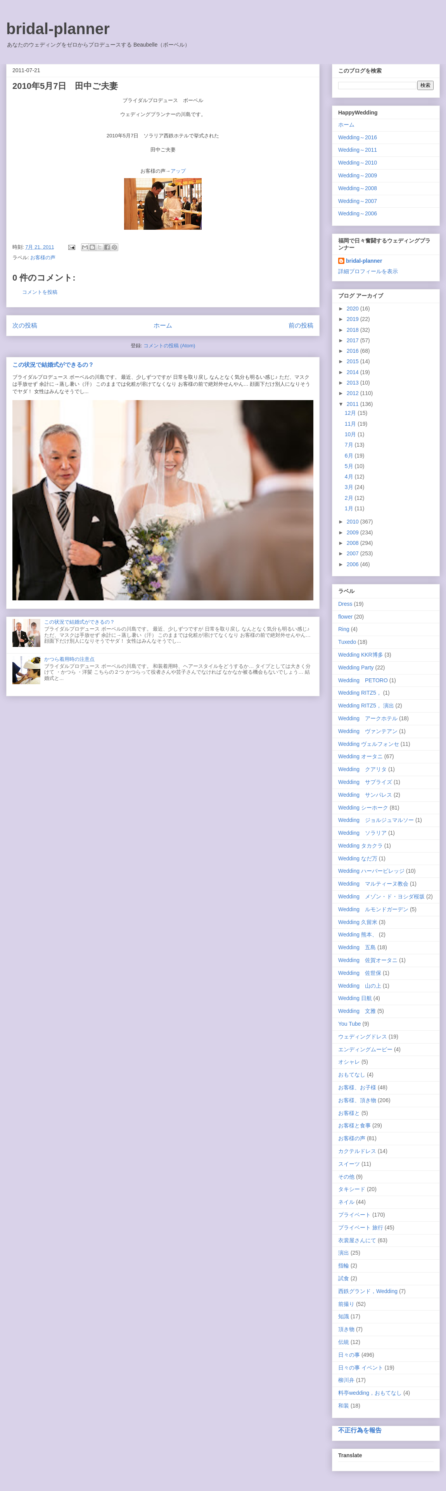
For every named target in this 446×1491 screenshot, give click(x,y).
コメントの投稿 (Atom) (169, 345)
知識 (343, 1316)
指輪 (343, 1265)
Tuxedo (347, 642)
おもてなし (351, 1074)
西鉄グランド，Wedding (368, 1291)
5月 (350, 466)
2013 (353, 383)
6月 (350, 456)
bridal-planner (58, 28)
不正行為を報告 (360, 1430)
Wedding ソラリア (362, 833)
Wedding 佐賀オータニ (368, 960)
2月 (350, 498)
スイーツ (349, 1164)
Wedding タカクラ (360, 846)
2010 (353, 521)
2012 (353, 393)
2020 (353, 308)
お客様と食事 (354, 1125)
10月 (351, 434)
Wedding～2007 (357, 201)
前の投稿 (301, 325)
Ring (343, 629)
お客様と (349, 1113)
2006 (353, 564)
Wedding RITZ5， (360, 693)
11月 (351, 424)
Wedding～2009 (357, 175)
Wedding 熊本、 (357, 934)
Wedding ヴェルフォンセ (368, 744)
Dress (345, 604)
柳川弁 (346, 1380)
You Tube (349, 1024)
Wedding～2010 (357, 163)
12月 (351, 413)
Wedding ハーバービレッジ (371, 871)
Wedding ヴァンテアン (368, 731)
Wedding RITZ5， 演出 (366, 705)
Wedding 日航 (355, 998)
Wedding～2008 (357, 188)
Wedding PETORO (363, 680)
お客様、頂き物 (357, 1100)
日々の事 (349, 1355)
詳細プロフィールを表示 (368, 271)
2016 (353, 351)
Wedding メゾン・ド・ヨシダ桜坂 (381, 896)
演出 (343, 1253)
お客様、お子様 (357, 1087)
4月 (350, 476)
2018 (353, 330)
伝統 (343, 1342)
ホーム (163, 325)
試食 (343, 1278)
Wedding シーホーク (363, 807)
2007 (353, 553)
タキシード (351, 1189)
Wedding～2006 (357, 213)
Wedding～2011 (357, 150)
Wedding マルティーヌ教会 (373, 884)
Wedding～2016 (357, 137)
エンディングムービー (365, 1049)
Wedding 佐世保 (359, 973)
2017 (353, 340)
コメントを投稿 (39, 292)
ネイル (346, 1202)
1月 (350, 508)
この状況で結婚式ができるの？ (53, 364)
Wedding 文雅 (357, 1011)
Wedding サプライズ (365, 782)
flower (345, 617)
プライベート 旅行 (360, 1227)
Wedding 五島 (357, 947)
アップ (178, 171)
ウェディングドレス (362, 1036)
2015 (353, 361)
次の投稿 (24, 325)
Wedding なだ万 (357, 858)
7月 (350, 445)
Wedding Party (356, 667)
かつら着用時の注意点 (69, 659)
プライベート (354, 1215)
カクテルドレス (357, 1151)
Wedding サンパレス (365, 795)
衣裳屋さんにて (357, 1240)
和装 (343, 1406)
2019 (353, 319)
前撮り (346, 1304)
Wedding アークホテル (368, 718)
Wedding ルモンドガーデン (373, 909)
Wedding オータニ (360, 756)
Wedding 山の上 (359, 986)
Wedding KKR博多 (360, 655)
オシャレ (349, 1062)
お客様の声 (42, 257)
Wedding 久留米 (357, 922)
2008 (353, 543)
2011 (353, 404)
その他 (346, 1177)
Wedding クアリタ (362, 769)
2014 (353, 372)
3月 (350, 487)
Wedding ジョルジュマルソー (376, 820)
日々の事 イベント (360, 1367)
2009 (353, 532)
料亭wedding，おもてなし (370, 1393)
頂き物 (346, 1329)
